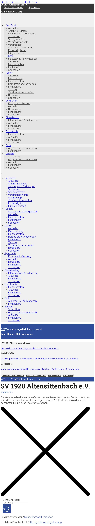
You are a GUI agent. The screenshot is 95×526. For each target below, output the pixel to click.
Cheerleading (13, 117)
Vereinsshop (15, 44)
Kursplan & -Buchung (20, 103)
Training (12, 89)
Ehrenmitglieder (17, 50)
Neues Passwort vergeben (38, 517)
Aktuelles (13, 28)
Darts (8, 145)
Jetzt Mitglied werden (11, 12)
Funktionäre (14, 67)
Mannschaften (16, 64)
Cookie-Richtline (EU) (44, 369)
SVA (3, 329)
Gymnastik (11, 100)
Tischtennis (12, 131)
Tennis (9, 72)
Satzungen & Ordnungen (21, 33)
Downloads (14, 95)
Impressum (6, 369)
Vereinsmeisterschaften (21, 92)
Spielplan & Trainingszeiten (22, 58)
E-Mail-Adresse (11, 499)
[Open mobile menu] (1, 173)
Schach (10, 153)
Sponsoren (34, 7)
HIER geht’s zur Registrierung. (46, 522)
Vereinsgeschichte (18, 42)
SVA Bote (68, 375)
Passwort (8, 502)
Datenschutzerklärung (23, 369)
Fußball (10, 56)
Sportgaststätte (16, 39)
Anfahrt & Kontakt (13, 7)
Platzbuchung (15, 78)
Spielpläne (14, 156)
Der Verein (11, 25)
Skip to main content (12, 2)
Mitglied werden (17, 53)
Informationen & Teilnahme (23, 120)
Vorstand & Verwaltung (20, 47)
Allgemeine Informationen (22, 148)
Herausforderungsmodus (22, 83)
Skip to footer (31, 2)
